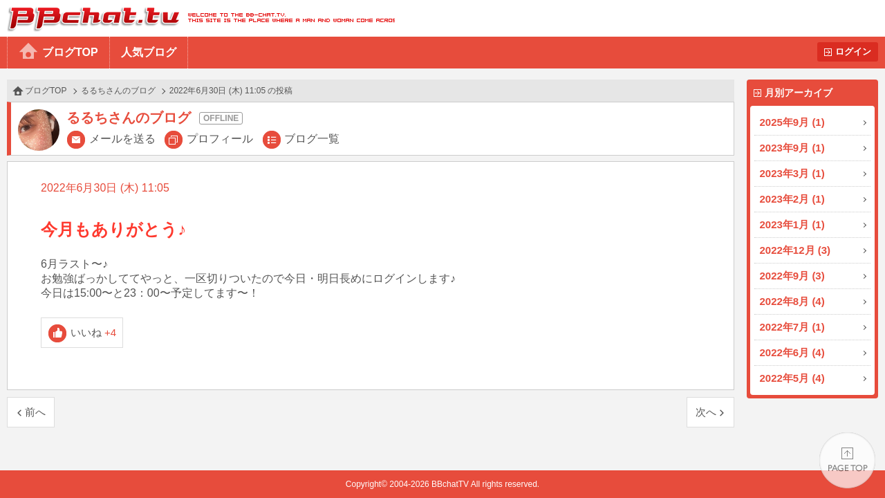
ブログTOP (70, 52)
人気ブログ (148, 52)
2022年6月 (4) (792, 352)
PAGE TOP (847, 460)
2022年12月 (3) (795, 250)
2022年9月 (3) (792, 276)
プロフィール (220, 139)
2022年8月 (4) (792, 301)
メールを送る (122, 139)
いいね (94, 332)
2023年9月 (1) (792, 148)
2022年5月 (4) (792, 378)
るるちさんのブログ (118, 90)
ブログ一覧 (311, 139)
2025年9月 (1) (792, 122)
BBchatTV (197, 18)
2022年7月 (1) (792, 327)
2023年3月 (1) (792, 173)
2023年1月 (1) (792, 224)
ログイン (853, 51)
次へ (706, 412)
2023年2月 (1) (792, 199)
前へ (35, 412)
